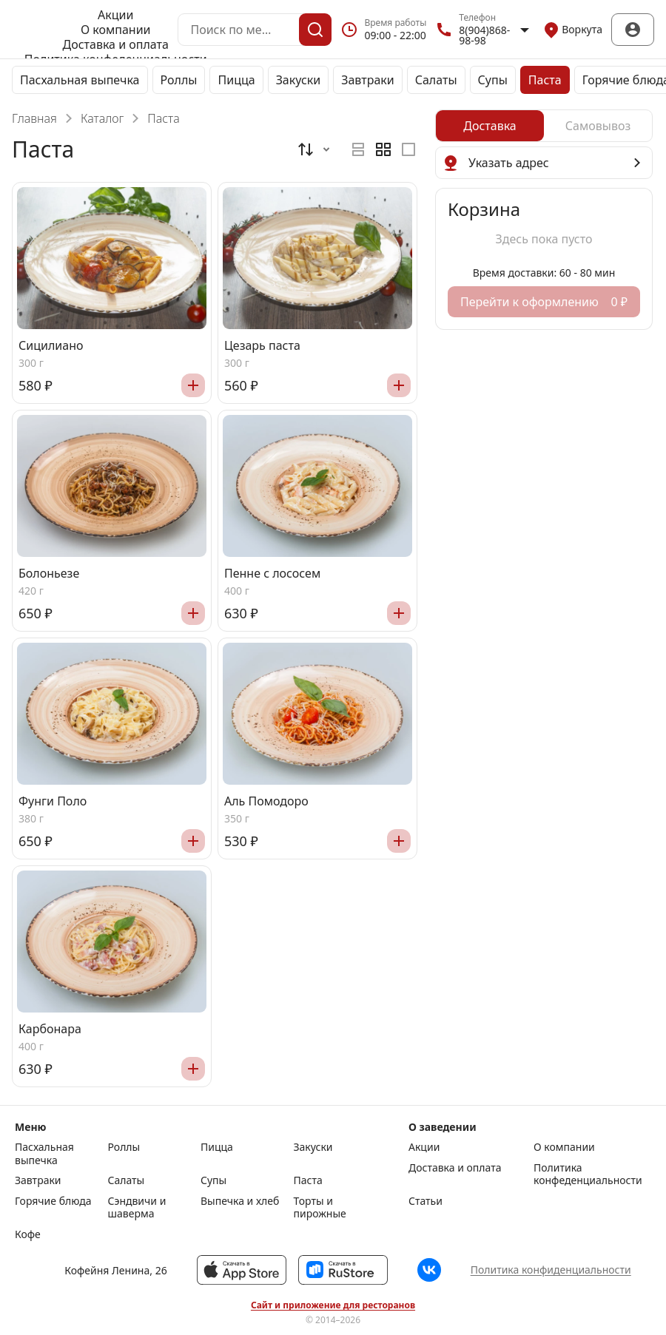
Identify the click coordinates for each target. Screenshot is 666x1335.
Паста (545, 80)
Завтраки (367, 80)
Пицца (236, 80)
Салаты (436, 80)
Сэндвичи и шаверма (137, 1207)
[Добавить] (193, 385)
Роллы (179, 80)
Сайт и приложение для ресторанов (333, 1305)
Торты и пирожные (320, 1207)
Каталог (102, 118)
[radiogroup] (383, 149)
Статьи (425, 1201)
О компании (116, 30)
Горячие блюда (53, 1201)
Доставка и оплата (116, 44)
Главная (34, 118)
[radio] (358, 149)
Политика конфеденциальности (588, 1174)
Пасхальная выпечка (80, 80)
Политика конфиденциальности (551, 1270)
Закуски (298, 80)
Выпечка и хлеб (240, 1201)
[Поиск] (315, 29)
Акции (115, 15)
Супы (493, 80)
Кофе (28, 1234)
